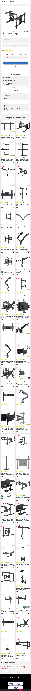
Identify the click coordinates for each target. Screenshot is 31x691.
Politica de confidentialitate (18, 677)
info (13, 140)
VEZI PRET (15, 63)
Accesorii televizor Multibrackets (12, 7)
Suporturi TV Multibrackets (25, 7)
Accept (20, 690)
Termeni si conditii (7, 677)
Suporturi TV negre (20, 666)
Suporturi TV (5, 670)
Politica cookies (14, 690)
